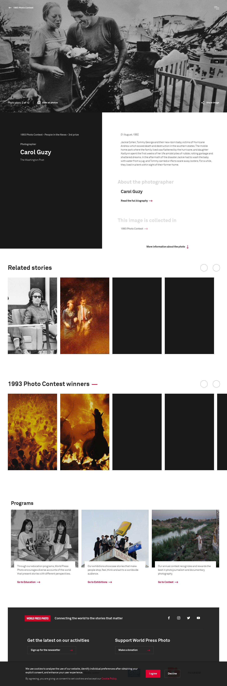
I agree (153, 673)
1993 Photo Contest (23, 8)
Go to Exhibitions (97, 582)
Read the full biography (134, 201)
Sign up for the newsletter (45, 650)
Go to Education (26, 582)
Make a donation (128, 650)
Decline (172, 673)
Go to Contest (165, 582)
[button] (204, 267)
